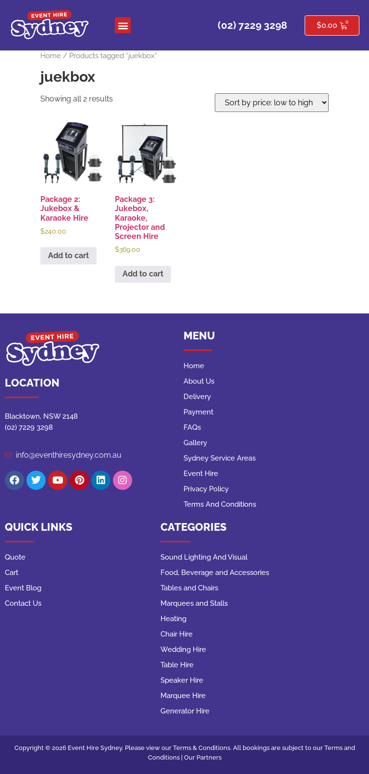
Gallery (195, 442)
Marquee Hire (183, 695)
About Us (199, 381)
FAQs (192, 427)
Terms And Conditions (220, 504)
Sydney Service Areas (220, 458)
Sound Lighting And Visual (203, 557)
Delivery (197, 396)
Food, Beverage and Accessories (214, 572)
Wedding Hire (183, 649)
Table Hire (177, 665)
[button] (123, 25)
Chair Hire (176, 634)
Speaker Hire (181, 680)
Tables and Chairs (189, 588)
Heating (173, 618)
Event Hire (201, 473)
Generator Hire (184, 711)
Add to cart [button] (68, 255)
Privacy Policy (206, 489)
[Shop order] (272, 102)
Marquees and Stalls (194, 603)
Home (50, 55)
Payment (198, 412)
